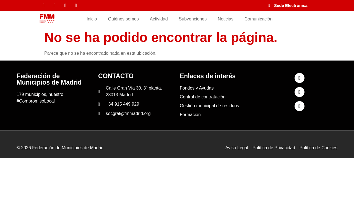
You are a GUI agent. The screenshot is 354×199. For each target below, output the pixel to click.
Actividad (159, 19)
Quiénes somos (123, 19)
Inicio (92, 19)
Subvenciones (193, 19)
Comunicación (258, 19)
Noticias (225, 19)
